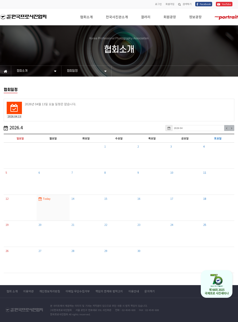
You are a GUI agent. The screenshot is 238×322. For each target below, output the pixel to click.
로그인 (158, 4)
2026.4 (13, 127)
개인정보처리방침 (49, 291)
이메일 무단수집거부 (78, 291)
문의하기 (149, 291)
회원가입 (169, 4)
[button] (226, 128)
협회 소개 (12, 291)
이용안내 (133, 291)
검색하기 (185, 4)
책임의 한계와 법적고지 (109, 291)
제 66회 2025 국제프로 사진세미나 (217, 284)
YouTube (224, 4)
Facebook (204, 4)
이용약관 (28, 291)
